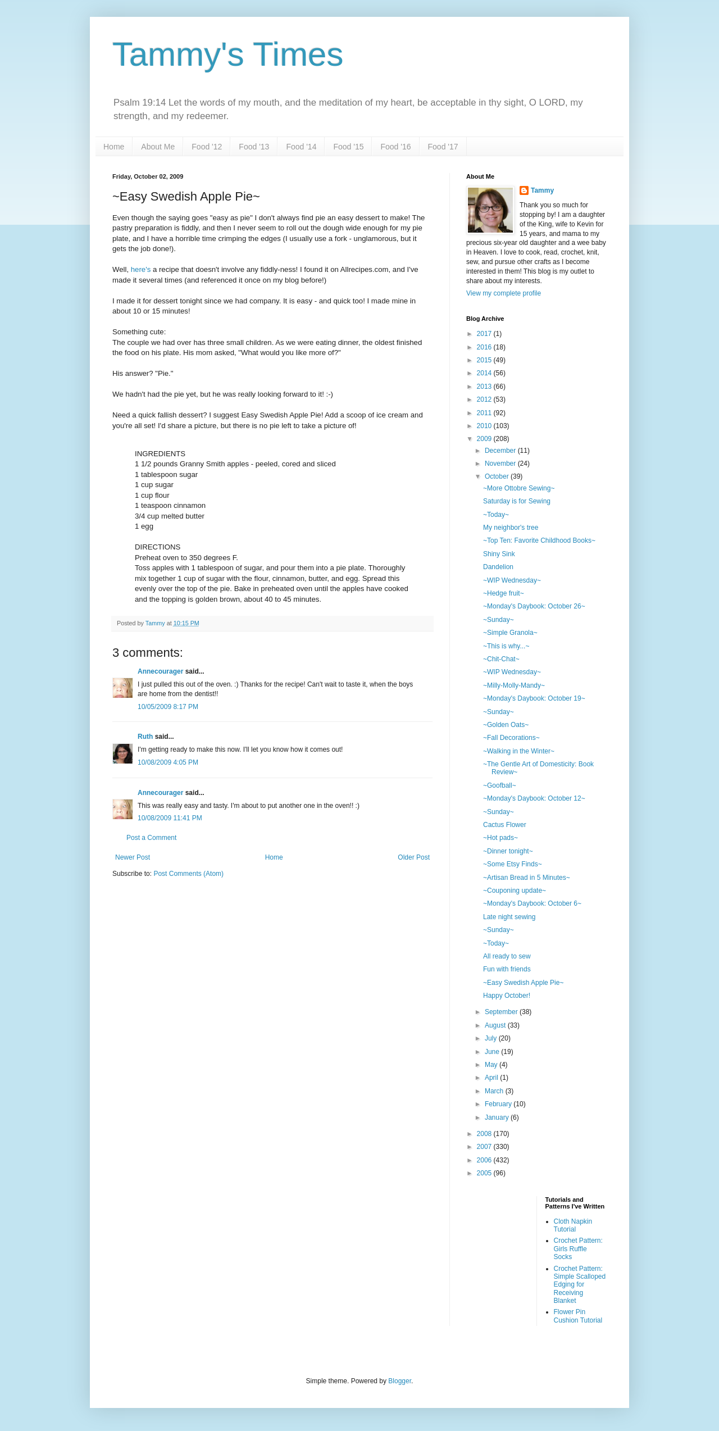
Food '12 (207, 146)
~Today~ (496, 515)
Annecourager (160, 671)
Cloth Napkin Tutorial (573, 1225)
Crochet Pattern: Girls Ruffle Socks (578, 1249)
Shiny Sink (499, 554)
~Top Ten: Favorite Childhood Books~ (539, 540)
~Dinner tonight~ (508, 851)
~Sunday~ (498, 620)
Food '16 (395, 146)
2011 (485, 413)
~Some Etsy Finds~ (512, 864)
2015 (485, 360)
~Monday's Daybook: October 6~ (532, 903)
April (492, 1078)
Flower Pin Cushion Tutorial (578, 1316)
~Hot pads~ (500, 838)
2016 (485, 347)
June (493, 1052)
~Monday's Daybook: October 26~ (534, 606)
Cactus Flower (504, 825)
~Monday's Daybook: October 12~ (534, 798)
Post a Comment (151, 838)
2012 (485, 399)
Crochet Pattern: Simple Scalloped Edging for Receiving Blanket (580, 1285)
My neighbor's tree (510, 527)
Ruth (145, 737)
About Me (158, 146)
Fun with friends (507, 969)
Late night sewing (509, 917)
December (501, 451)
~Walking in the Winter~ (518, 751)
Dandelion (498, 567)
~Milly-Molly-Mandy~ (514, 685)
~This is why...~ (506, 646)
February (499, 1104)
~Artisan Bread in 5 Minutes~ (526, 878)
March (495, 1091)
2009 (485, 439)
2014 (485, 373)
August (496, 1025)
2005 (485, 1173)
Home (113, 146)
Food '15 (348, 146)
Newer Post (132, 857)
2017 (485, 334)
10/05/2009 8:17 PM (168, 707)
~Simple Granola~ (510, 633)
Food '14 (301, 146)
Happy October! (506, 996)
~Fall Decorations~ (511, 738)
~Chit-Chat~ (501, 659)
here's (141, 269)
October (498, 476)
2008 (485, 1134)
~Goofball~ (499, 785)
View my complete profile (503, 293)
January (498, 1117)
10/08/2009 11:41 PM (170, 818)
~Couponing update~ (514, 890)
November (501, 463)
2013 (485, 386)
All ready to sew (507, 956)
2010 (485, 426)
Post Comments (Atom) (188, 874)
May (492, 1065)
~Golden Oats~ (506, 725)
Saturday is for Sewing (516, 501)
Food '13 (254, 146)
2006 (485, 1160)
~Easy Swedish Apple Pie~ (523, 983)
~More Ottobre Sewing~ (518, 488)
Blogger (399, 1381)
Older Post (414, 857)
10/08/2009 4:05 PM (168, 762)
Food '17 (443, 146)
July (492, 1038)
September (502, 1012)
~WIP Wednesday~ (512, 580)
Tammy (542, 190)
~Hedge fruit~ (503, 593)
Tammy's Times (227, 54)
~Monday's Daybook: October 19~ (534, 698)
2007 (485, 1147)
